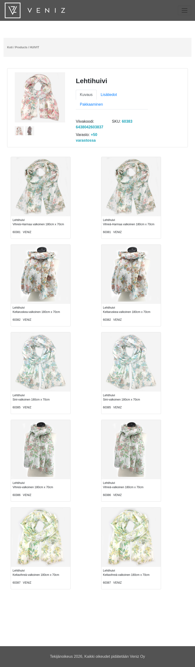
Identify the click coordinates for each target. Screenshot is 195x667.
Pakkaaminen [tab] (91, 104)
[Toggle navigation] (184, 10)
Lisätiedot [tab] (109, 95)
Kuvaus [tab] (86, 95)
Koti (10, 47)
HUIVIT (34, 47)
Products (21, 47)
